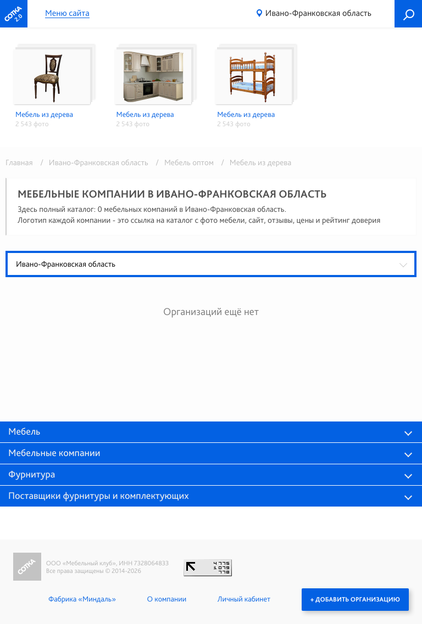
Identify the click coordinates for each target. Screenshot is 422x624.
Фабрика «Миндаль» (82, 599)
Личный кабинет (244, 599)
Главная (19, 162)
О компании (166, 599)
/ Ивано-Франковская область (92, 162)
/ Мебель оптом (182, 162)
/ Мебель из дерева (253, 162)
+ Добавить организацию (355, 599)
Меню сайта (67, 13)
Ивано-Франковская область (318, 13)
